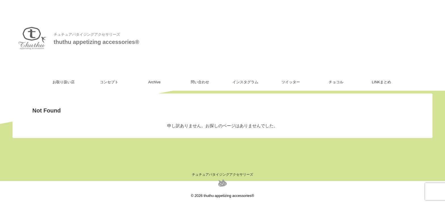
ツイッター (291, 82)
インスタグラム (245, 82)
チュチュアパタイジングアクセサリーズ (222, 175)
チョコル (336, 82)
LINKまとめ (381, 82)
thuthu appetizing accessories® (96, 42)
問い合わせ (200, 82)
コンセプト (109, 82)
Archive (154, 82)
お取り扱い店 (64, 82)
